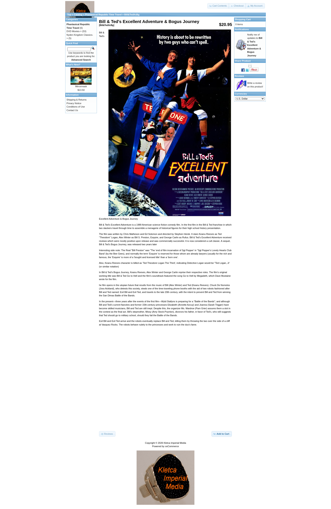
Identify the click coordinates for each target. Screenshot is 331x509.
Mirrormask (81, 86)
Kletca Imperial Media (175, 443)
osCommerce (172, 446)
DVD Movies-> (73, 31)
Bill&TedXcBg (132, 14)
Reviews (239, 76)
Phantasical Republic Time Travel (103, 14)
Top (69, 14)
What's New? (73, 64)
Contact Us (72, 110)
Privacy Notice (73, 103)
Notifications (242, 29)
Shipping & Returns (76, 99)
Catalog (78, 14)
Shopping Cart (243, 19)
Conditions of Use (75, 106)
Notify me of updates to (254, 45)
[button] (218, 6)
